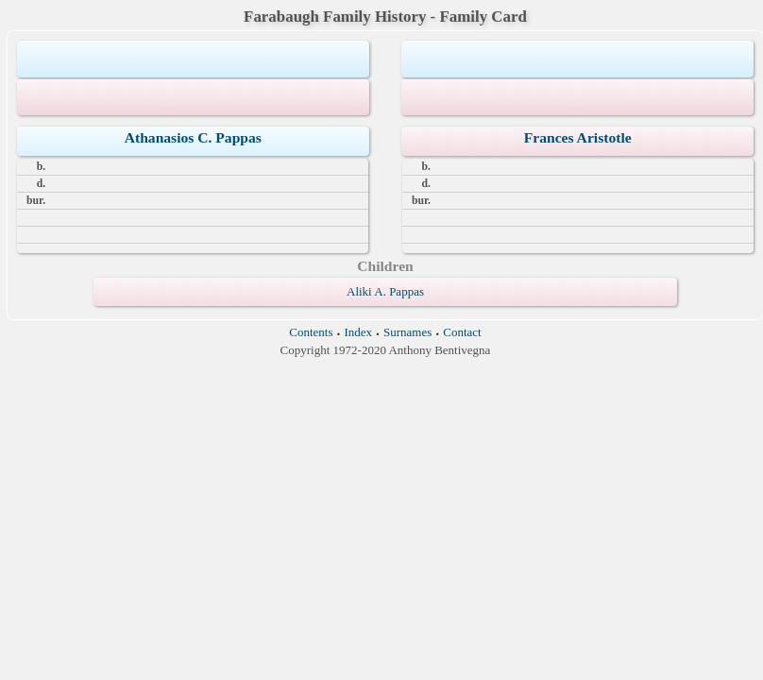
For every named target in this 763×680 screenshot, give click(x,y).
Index (358, 332)
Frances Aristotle (578, 137)
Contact (462, 332)
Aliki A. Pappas (385, 291)
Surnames (407, 332)
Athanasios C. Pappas (193, 137)
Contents (310, 332)
